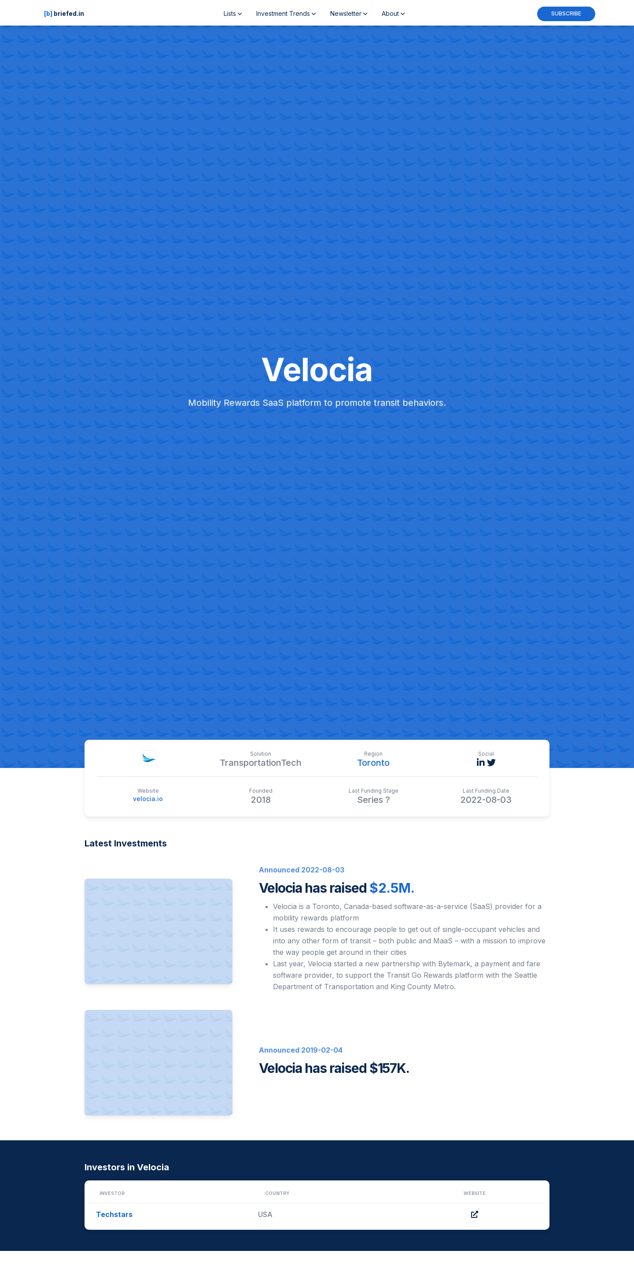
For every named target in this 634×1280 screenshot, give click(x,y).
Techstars (114, 1214)
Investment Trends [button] (286, 13)
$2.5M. (392, 888)
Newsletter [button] (349, 13)
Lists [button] (233, 13)
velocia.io (148, 798)
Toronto (373, 762)
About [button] (393, 13)
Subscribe (566, 13)
